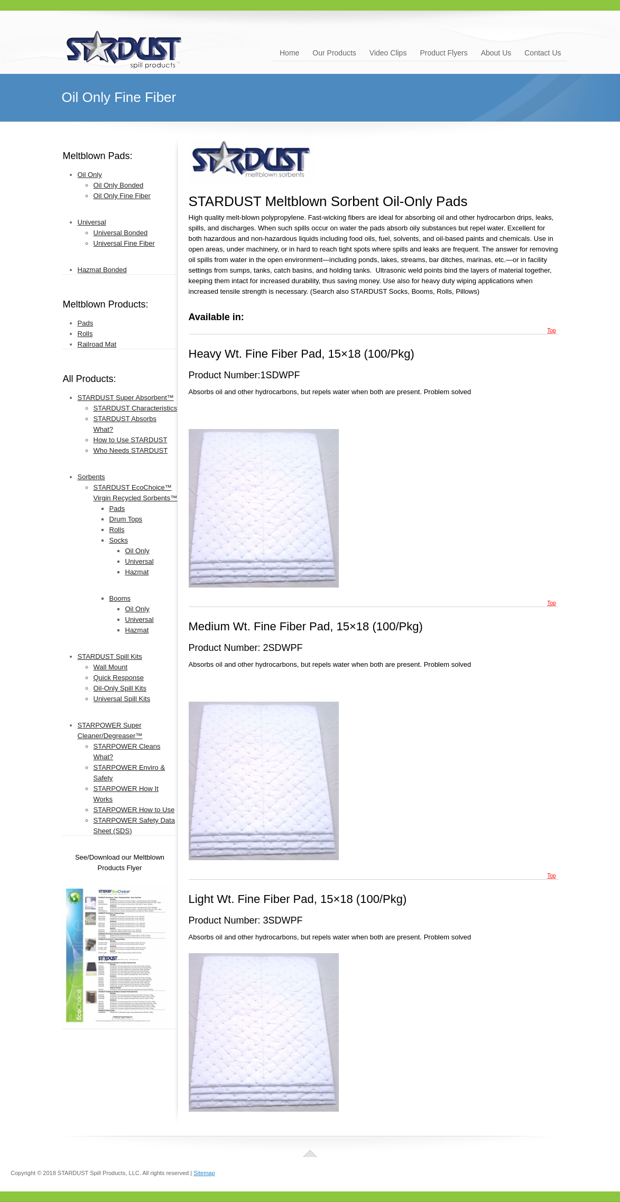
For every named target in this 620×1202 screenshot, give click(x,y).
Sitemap (204, 1173)
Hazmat (137, 572)
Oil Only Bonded (119, 185)
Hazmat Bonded (102, 270)
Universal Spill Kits (122, 699)
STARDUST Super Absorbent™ (126, 398)
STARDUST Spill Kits (110, 656)
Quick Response (119, 678)
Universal (92, 222)
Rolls (85, 334)
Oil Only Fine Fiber (122, 196)
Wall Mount (111, 667)
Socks (118, 540)
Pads (86, 323)
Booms (120, 598)
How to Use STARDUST (131, 440)
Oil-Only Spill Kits (120, 688)
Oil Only (90, 175)
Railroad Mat (97, 344)
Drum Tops (126, 519)
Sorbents (91, 477)
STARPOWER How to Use (134, 810)
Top (551, 330)
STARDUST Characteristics (135, 408)
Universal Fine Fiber (124, 243)
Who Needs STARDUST (131, 450)
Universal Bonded (121, 233)
